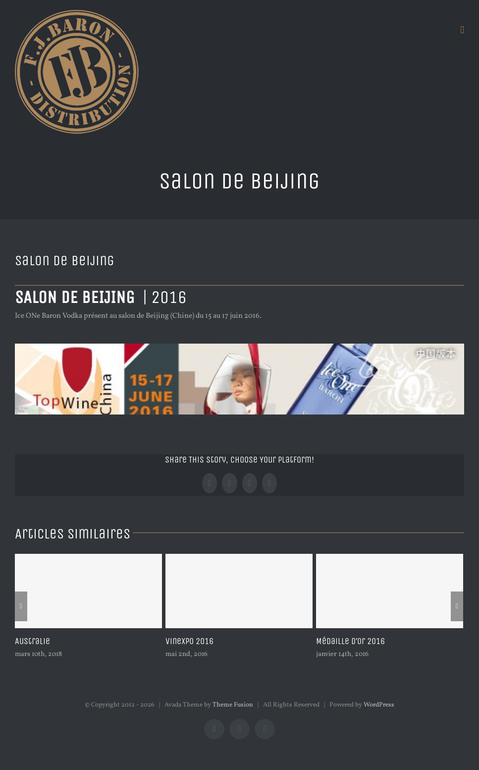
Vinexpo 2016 (189, 641)
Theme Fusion (233, 705)
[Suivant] (457, 606)
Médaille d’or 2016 (350, 641)
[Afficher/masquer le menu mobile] (462, 30)
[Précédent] (21, 606)
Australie (32, 641)
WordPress (379, 705)
